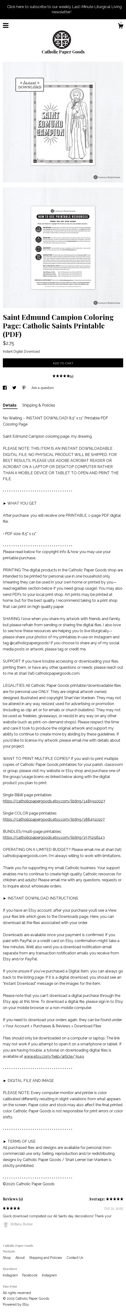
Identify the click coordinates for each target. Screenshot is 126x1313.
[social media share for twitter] (14, 388)
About (20, 1258)
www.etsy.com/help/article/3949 (54, 1056)
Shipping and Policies (46, 1258)
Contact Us (75, 1258)
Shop (7, 1258)
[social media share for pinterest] (24, 388)
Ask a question (43, 388)
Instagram (11, 1275)
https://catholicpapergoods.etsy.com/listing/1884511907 (54, 819)
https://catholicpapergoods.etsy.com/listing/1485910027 (54, 801)
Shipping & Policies (38, 405)
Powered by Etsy (16, 1304)
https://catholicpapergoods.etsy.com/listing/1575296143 (54, 837)
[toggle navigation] (6, 25)
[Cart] (120, 26)
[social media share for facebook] (5, 388)
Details (10, 405)
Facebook (30, 1275)
